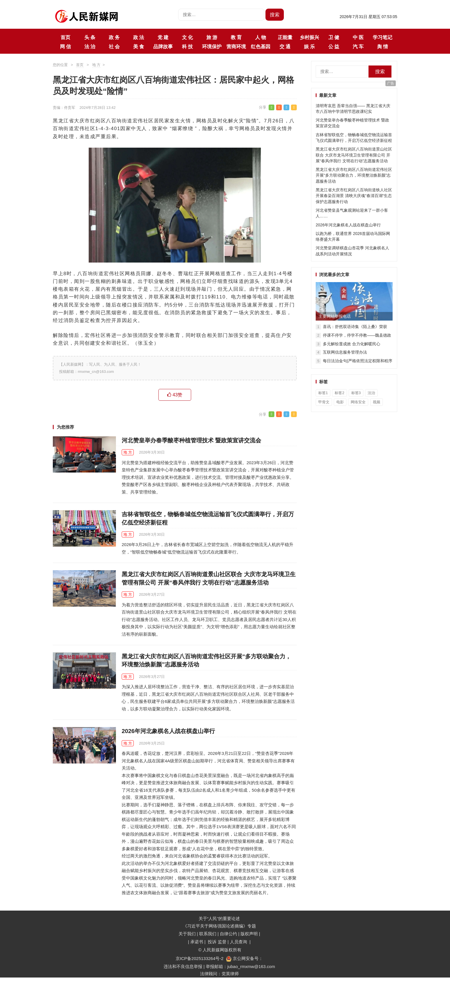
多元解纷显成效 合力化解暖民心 (351, 344)
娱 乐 (309, 46)
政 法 (138, 37)
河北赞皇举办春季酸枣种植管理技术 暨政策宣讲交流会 (191, 440)
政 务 (114, 37)
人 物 (260, 37)
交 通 (285, 46)
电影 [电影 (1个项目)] (340, 402)
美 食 (138, 46)
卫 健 (333, 37)
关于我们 (187, 933)
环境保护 (212, 46)
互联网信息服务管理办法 (345, 352)
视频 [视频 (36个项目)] (376, 402)
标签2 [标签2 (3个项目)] (339, 393)
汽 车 (358, 46)
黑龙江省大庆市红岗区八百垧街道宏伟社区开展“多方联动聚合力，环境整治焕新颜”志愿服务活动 (354, 175)
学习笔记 (382, 37)
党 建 (163, 37)
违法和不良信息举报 (183, 966)
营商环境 (236, 46)
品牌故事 (163, 46)
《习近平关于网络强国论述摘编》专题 (219, 926)
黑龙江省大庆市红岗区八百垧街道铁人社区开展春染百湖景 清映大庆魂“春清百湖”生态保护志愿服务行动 (354, 196)
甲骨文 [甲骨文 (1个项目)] (323, 402)
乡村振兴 (309, 37)
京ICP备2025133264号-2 (200, 958)
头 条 (89, 37)
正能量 (285, 37)
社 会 (114, 46)
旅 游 (211, 37)
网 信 (65, 46)
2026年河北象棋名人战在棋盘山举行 (168, 731)
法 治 (89, 46)
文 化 (187, 37)
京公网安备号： (244, 958)
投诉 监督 (217, 941)
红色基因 (260, 46)
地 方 (96, 65)
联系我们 (207, 933)
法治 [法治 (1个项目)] (371, 393)
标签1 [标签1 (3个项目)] (323, 393)
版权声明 (249, 933)
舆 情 (382, 46)
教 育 (236, 37)
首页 (65, 37)
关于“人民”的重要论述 (219, 918)
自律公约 (228, 933)
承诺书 (197, 941)
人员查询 (239, 941)
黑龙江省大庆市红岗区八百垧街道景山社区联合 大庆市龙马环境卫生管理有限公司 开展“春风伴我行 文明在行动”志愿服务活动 (354, 155)
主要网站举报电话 (335, 316)
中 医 (358, 37)
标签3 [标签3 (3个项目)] (356, 393)
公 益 (333, 46)
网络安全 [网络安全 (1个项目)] (358, 402)
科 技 (187, 46)
